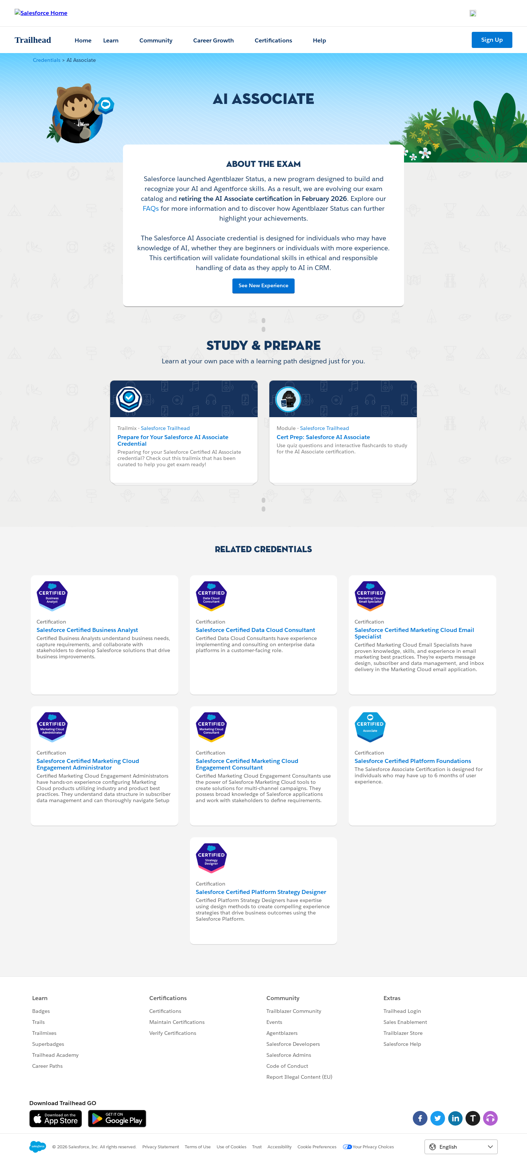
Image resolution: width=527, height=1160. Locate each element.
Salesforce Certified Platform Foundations (413, 761)
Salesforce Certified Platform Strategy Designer (261, 892)
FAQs (151, 208)
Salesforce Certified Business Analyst (87, 630)
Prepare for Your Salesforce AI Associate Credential (172, 440)
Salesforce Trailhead (165, 428)
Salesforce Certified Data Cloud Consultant (255, 630)
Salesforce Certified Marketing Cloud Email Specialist (414, 633)
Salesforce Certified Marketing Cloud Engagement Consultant (247, 764)
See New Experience (263, 285)
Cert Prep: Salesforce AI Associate (323, 437)
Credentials (46, 60)
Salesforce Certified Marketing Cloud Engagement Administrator (88, 764)
